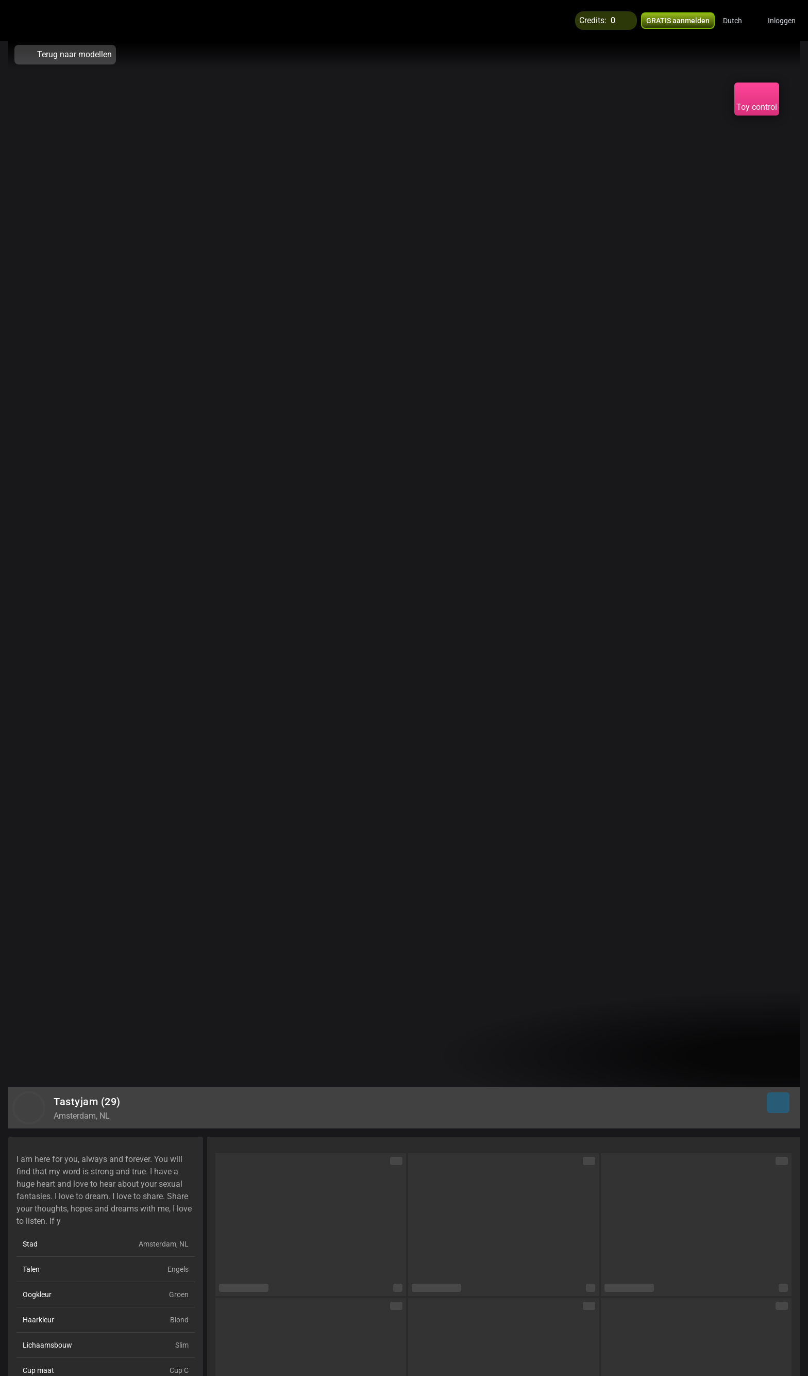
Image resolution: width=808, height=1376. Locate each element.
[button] (739, 20)
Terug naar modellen (65, 54)
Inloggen (782, 21)
